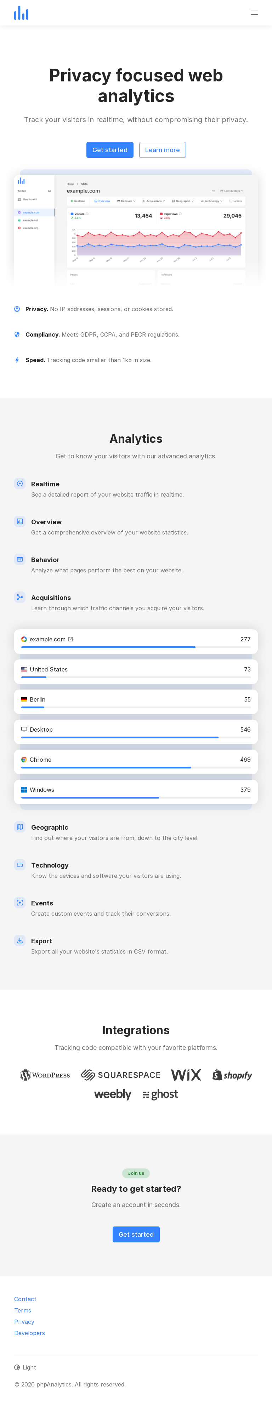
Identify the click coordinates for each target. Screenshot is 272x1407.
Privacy (24, 1321)
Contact (25, 1299)
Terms (22, 1310)
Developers (29, 1333)
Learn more (162, 150)
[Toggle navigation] (254, 12)
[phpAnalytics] (21, 13)
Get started (110, 150)
